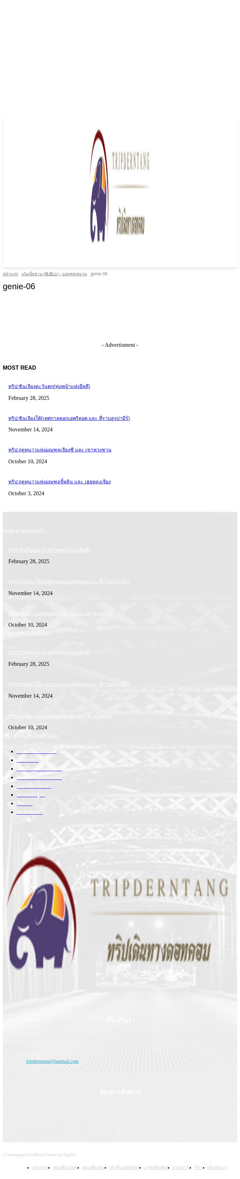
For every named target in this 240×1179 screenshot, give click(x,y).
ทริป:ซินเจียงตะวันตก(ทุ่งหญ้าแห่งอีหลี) (49, 386)
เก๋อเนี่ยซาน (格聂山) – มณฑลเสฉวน (54, 274)
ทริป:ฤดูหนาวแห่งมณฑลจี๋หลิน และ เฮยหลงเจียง (59, 481)
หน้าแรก (10, 274)
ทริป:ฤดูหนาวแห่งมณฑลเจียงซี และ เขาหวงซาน (59, 450)
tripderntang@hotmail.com (52, 1061)
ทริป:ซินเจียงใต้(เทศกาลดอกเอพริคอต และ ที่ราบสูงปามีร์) (69, 418)
